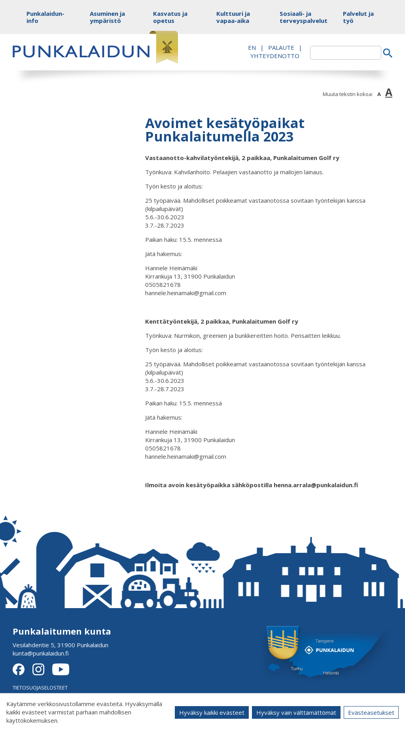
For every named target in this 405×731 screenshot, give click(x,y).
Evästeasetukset (371, 712)
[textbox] (345, 53)
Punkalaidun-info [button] (45, 17)
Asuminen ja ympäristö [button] (107, 17)
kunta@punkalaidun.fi (41, 653)
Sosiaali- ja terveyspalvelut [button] (298, 17)
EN (252, 47)
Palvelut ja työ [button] (358, 17)
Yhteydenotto (274, 56)
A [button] (379, 94)
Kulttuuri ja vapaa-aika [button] (233, 17)
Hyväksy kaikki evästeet (211, 712)
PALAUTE (281, 47)
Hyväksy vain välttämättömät (296, 712)
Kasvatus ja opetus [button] (170, 17)
